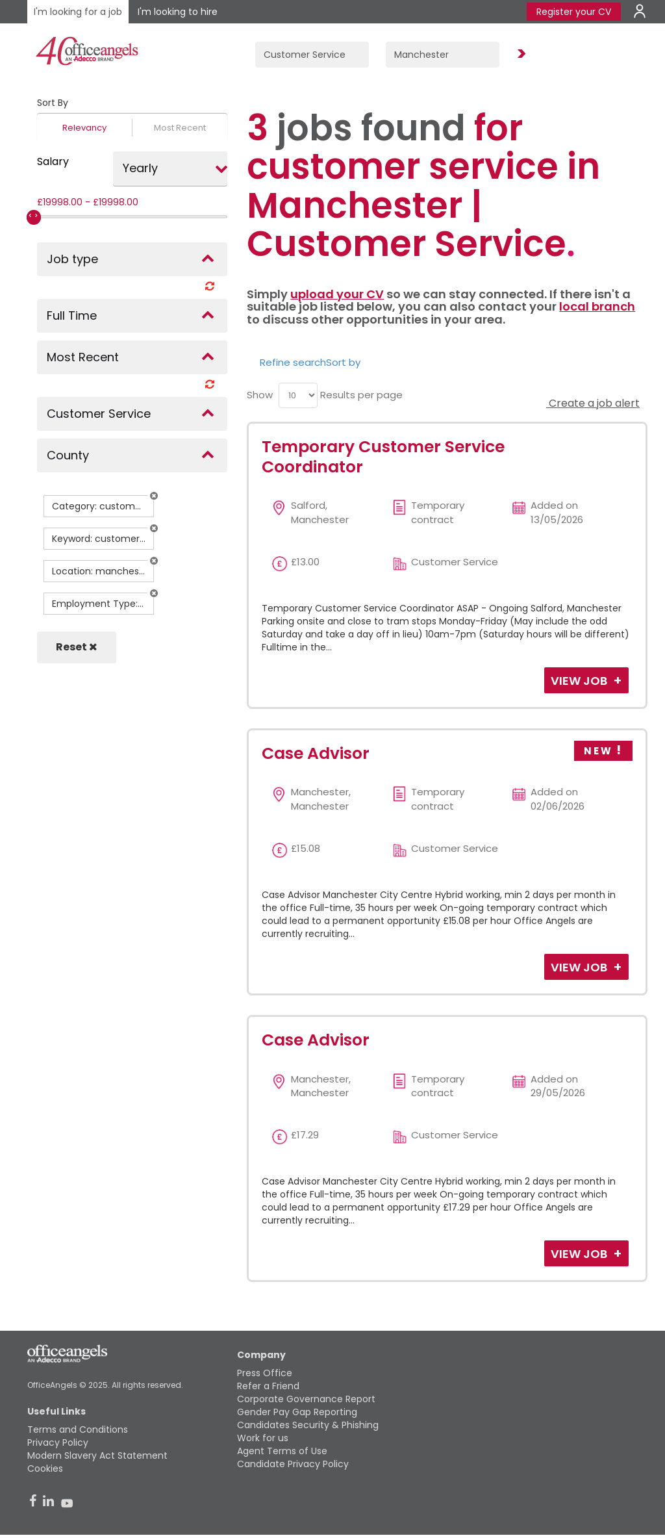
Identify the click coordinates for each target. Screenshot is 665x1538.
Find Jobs (519, 54)
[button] (153, 495)
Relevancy (84, 128)
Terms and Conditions (77, 1429)
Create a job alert (593, 403)
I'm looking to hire (178, 11)
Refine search (293, 362)
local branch (597, 306)
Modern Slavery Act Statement (97, 1455)
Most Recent (180, 128)
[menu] (298, 395)
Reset (76, 646)
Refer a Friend (268, 1385)
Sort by (343, 362)
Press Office (264, 1372)
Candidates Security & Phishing (308, 1424)
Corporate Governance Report (306, 1398)
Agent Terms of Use (282, 1450)
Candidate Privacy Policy (293, 1463)
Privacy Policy (57, 1442)
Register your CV (573, 11)
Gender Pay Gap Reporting (297, 1411)
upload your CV (337, 294)
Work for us (262, 1437)
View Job (580, 681)
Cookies (45, 1468)
